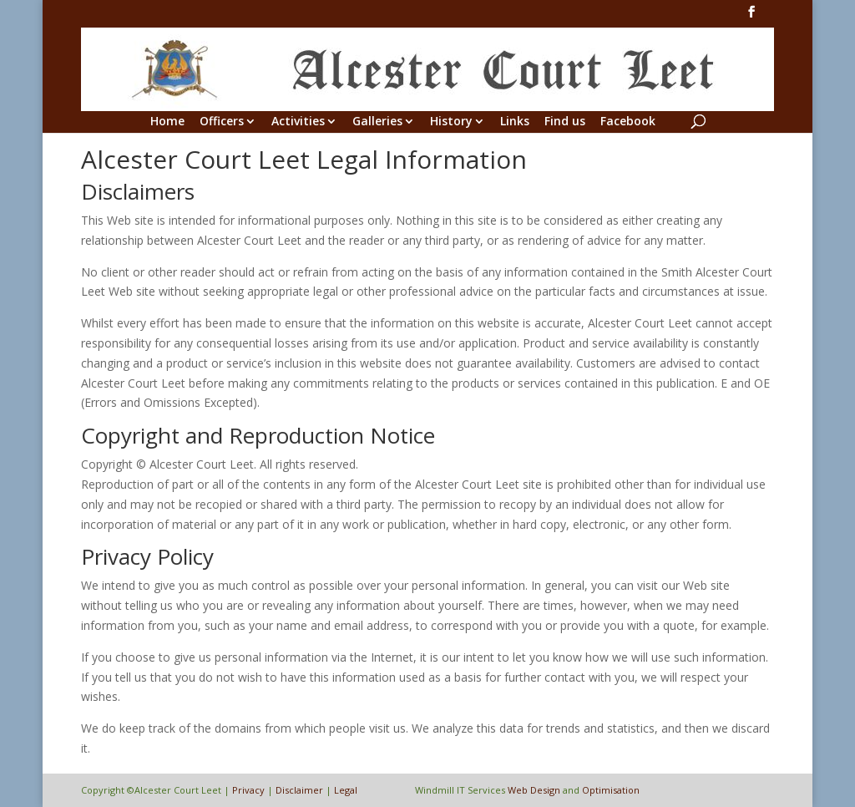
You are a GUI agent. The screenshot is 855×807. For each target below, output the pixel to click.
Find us (564, 122)
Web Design (534, 790)
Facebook (627, 122)
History (451, 122)
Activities (298, 122)
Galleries (377, 122)
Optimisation (611, 790)
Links (514, 122)
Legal (345, 790)
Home (167, 122)
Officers (222, 122)
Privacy (248, 790)
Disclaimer (299, 790)
